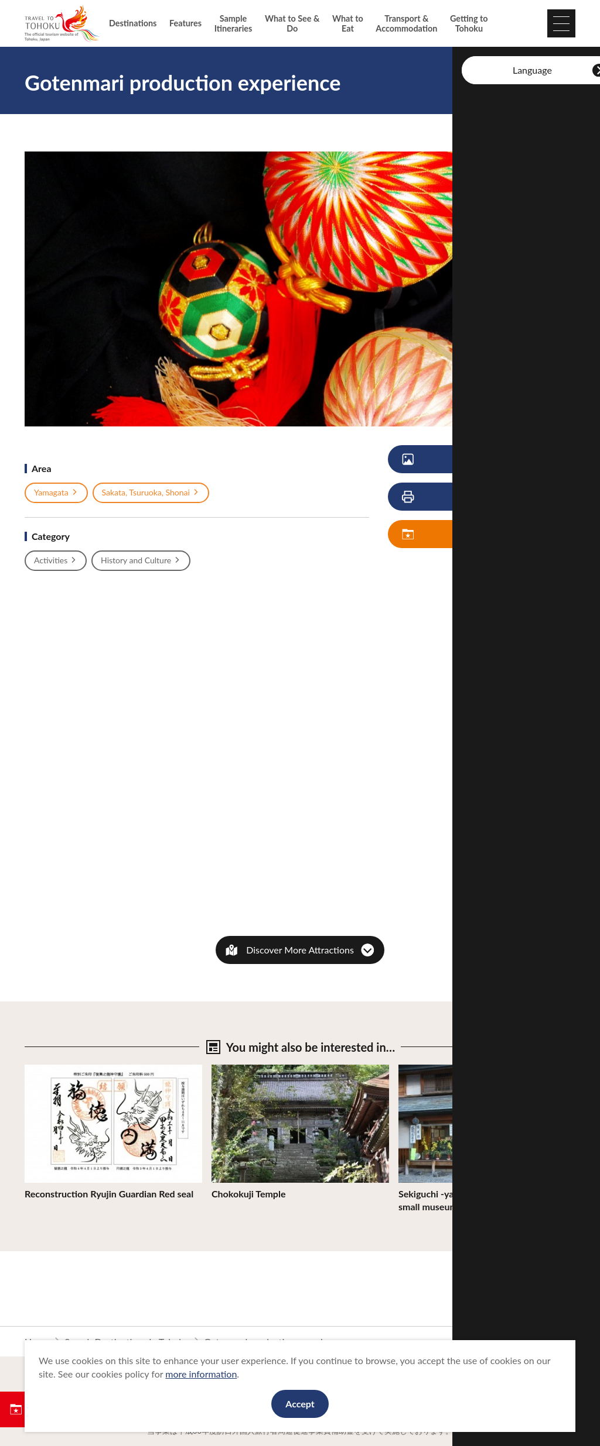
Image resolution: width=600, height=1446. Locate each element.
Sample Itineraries (233, 23)
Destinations (132, 23)
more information (201, 1373)
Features (185, 23)
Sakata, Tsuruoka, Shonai (151, 492)
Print (451, 497)
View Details (50, 1070)
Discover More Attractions (300, 949)
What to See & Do (292, 23)
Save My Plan (460, 534)
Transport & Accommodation (406, 23)
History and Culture (141, 560)
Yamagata (56, 492)
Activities (55, 560)
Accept (300, 1403)
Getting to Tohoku (469, 23)
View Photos (459, 459)
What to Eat (347, 23)
